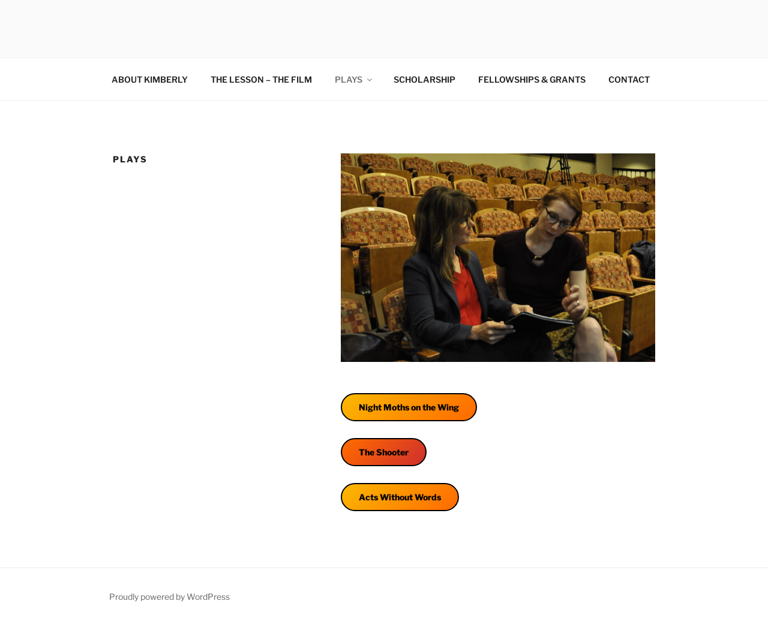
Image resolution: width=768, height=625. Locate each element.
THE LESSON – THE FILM (261, 79)
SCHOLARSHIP (424, 79)
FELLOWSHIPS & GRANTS (532, 79)
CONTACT (629, 79)
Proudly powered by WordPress (169, 596)
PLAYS (354, 79)
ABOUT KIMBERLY (150, 79)
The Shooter (384, 452)
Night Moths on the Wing (409, 407)
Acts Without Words (400, 497)
